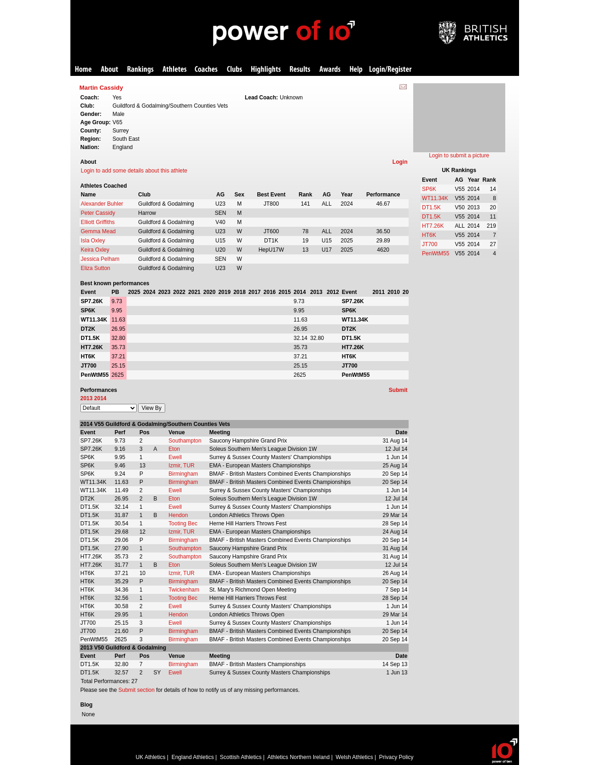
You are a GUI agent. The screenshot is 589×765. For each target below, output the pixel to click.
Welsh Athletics (354, 757)
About (109, 70)
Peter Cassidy (98, 213)
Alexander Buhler (102, 204)
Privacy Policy (396, 757)
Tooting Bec (182, 523)
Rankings (140, 70)
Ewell (175, 457)
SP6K (429, 189)
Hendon (178, 515)
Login (400, 162)
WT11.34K (435, 198)
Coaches (206, 70)
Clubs (234, 70)
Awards (330, 70)
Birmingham (183, 474)
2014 (100, 398)
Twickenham (183, 590)
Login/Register (391, 70)
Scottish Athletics (241, 757)
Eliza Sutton (95, 268)
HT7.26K (433, 226)
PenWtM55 (435, 253)
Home (83, 70)
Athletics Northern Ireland (298, 757)
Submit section (136, 690)
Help (356, 70)
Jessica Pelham (100, 259)
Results (300, 70)
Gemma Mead (98, 231)
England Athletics (193, 757)
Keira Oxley (95, 250)
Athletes (174, 70)
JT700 (429, 244)
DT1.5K (431, 207)
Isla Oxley (93, 240)
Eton (174, 449)
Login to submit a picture (459, 155)
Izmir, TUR (181, 465)
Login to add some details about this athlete (134, 170)
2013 (87, 398)
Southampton (184, 440)
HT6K (429, 235)
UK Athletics (151, 757)
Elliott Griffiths (98, 222)
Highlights (266, 70)
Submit (398, 390)
